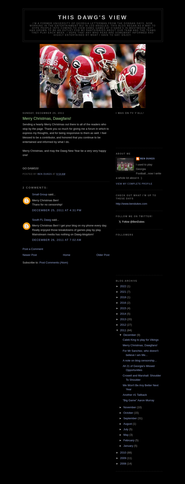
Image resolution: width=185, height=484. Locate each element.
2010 (123, 452)
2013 (123, 319)
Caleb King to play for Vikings (141, 339)
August (128, 423)
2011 (123, 330)
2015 (123, 308)
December (130, 334)
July (126, 429)
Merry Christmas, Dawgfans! (140, 345)
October (128, 412)
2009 (123, 458)
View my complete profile (134, 184)
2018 (123, 297)
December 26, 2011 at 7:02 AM (56, 239)
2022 (123, 286)
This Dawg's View (93, 17)
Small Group (39, 194)
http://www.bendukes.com (131, 203)
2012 (123, 324)
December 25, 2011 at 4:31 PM (57, 210)
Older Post (102, 254)
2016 (123, 302)
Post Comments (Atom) (53, 262)
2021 (123, 291)
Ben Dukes (147, 158)
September (130, 418)
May (126, 434)
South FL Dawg (41, 219)
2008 (123, 463)
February (129, 440)
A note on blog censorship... (140, 360)
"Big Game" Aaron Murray (138, 400)
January (128, 445)
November (130, 407)
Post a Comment (33, 249)
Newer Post (30, 254)
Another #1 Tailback (135, 394)
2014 (123, 313)
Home (66, 254)
